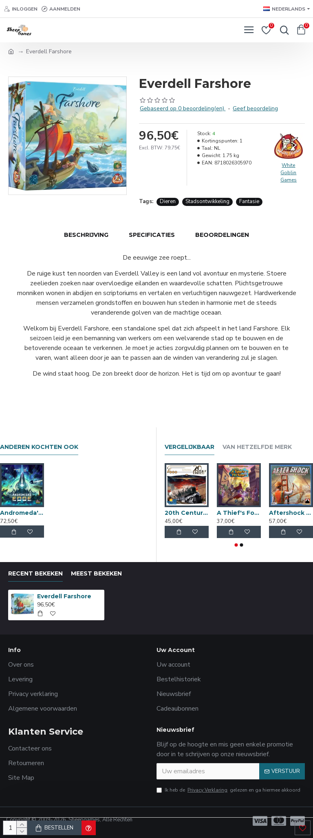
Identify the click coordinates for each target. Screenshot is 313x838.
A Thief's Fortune (239, 512)
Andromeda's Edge (22, 512)
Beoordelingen (222, 234)
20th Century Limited (187, 512)
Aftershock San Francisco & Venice (291, 512)
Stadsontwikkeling (207, 201)
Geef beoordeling (255, 108)
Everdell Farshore (64, 596)
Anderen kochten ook (39, 447)
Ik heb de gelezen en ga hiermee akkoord (228, 790)
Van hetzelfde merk (257, 447)
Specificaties (152, 234)
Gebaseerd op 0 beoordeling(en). (182, 108)
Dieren (168, 201)
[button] (236, 545)
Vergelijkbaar (189, 447)
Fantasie (249, 201)
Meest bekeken (96, 573)
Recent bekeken (35, 573)
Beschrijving (86, 234)
